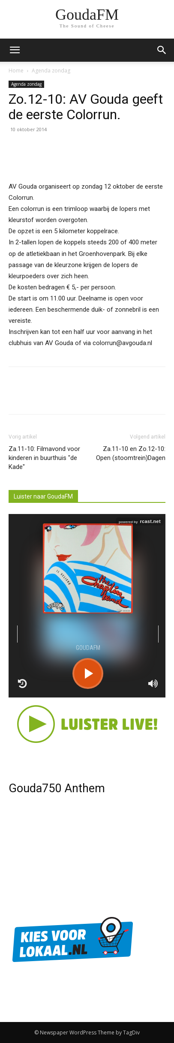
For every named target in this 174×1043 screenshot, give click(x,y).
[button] (162, 50)
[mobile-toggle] (14, 50)
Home (16, 70)
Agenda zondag (51, 70)
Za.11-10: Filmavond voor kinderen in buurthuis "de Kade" (44, 458)
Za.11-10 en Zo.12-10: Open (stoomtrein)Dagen (130, 453)
